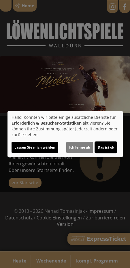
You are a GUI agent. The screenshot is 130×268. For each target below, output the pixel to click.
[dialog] (65, 134)
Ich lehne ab (79, 147)
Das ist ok (106, 147)
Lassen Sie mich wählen (34, 147)
